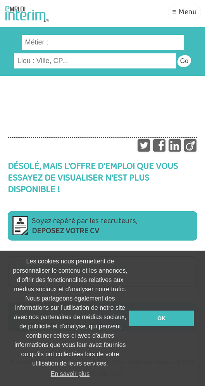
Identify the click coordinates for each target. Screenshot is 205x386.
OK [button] (161, 318)
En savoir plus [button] (70, 374)
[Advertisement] (102, 103)
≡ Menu (184, 12)
